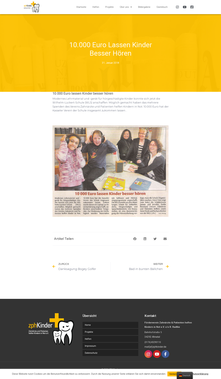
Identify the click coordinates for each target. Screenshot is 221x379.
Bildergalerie (144, 7)
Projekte (109, 7)
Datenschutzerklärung (196, 373)
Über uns (126, 7)
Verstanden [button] (174, 374)
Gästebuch (162, 7)
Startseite (81, 7)
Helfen (95, 7)
